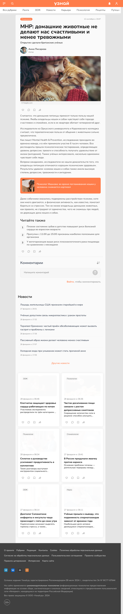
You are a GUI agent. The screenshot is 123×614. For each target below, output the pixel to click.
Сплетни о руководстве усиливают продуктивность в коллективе (37, 462)
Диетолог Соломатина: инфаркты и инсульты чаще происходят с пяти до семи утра (38, 517)
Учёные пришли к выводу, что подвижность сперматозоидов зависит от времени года (81, 517)
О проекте (9, 550)
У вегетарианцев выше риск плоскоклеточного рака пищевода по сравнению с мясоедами (63, 243)
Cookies (53, 550)
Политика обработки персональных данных (81, 550)
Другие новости (60, 363)
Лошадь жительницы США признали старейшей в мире (51, 304)
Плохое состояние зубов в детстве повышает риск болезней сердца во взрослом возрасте (61, 228)
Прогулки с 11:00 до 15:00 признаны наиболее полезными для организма (63, 236)
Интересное (34, 560)
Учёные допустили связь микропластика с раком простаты (53, 315)
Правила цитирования (15, 560)
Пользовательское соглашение (67, 555)
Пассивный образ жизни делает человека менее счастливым (54, 340)
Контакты (43, 550)
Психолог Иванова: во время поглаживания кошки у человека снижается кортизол (66, 186)
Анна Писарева (37, 49)
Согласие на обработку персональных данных (26, 555)
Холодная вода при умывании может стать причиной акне (53, 351)
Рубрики (20, 550)
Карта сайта (48, 560)
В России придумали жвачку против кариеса (80, 460)
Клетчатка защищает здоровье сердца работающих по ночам (38, 404)
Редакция (31, 550)
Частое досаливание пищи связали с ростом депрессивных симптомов (79, 406)
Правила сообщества (95, 555)
